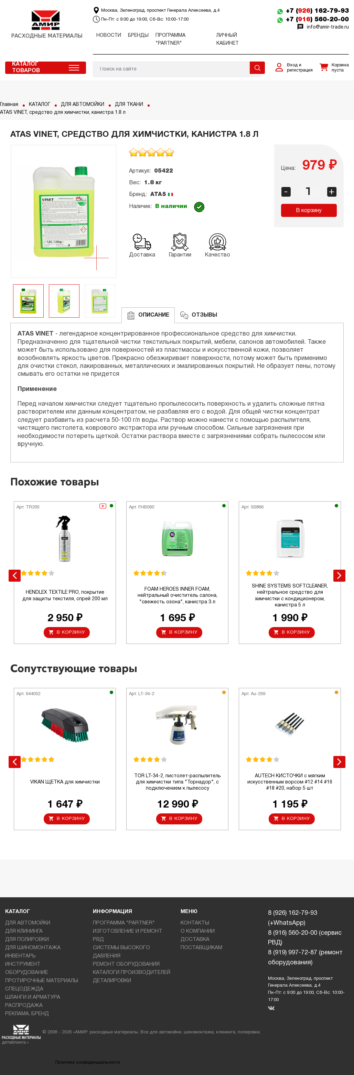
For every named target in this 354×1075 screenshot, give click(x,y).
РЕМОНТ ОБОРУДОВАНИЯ (126, 964)
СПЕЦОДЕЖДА (24, 989)
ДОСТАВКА (195, 939)
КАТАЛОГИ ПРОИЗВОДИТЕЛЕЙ (131, 972)
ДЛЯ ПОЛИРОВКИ (27, 939)
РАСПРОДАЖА (24, 1005)
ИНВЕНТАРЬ (20, 956)
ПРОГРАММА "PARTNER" (124, 923)
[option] (64, 211)
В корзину (309, 210)
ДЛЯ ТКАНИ (129, 104)
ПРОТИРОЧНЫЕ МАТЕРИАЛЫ (41, 980)
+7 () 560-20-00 (317, 19)
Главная (9, 104)
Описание (148, 315)
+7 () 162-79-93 (317, 11)
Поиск (257, 68)
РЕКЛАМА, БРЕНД (27, 1013)
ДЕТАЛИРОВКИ (112, 980)
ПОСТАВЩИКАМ (201, 947)
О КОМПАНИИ (198, 931)
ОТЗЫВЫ (198, 315)
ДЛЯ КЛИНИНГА (24, 931)
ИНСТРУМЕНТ (23, 964)
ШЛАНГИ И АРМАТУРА (32, 997)
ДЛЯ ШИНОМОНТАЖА (33, 947)
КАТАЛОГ (39, 104)
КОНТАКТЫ (195, 923)
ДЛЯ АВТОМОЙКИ (82, 104)
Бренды (138, 35)
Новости (108, 35)
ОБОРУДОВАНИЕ (26, 972)
